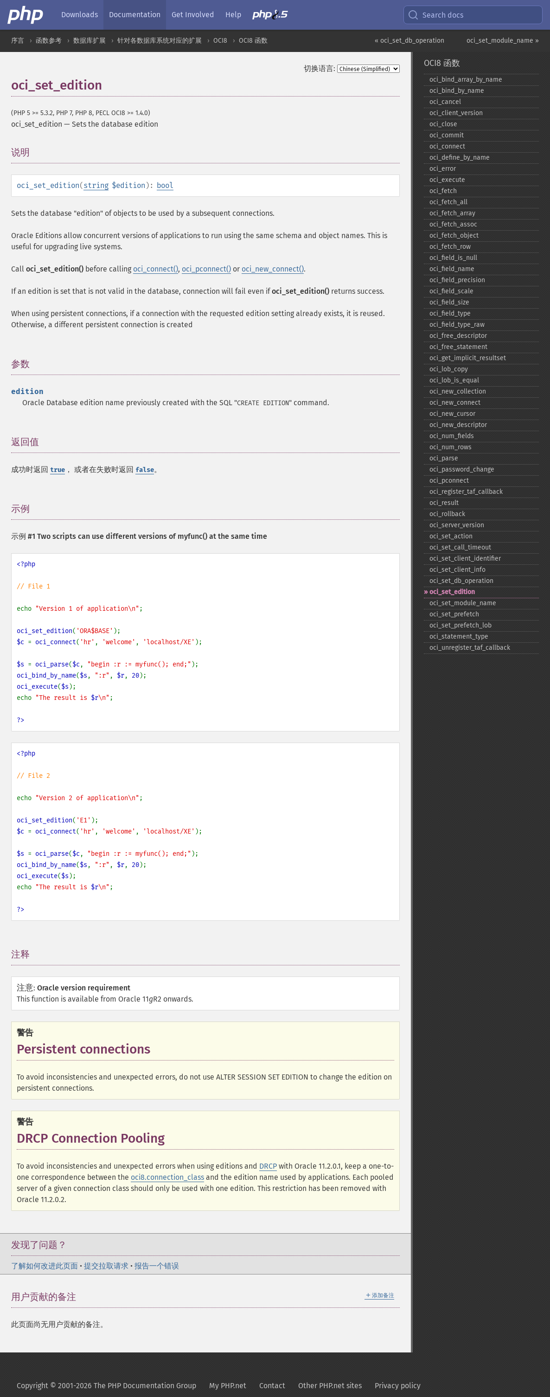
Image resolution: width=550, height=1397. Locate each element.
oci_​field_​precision (457, 280)
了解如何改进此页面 (44, 1265)
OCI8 (220, 41)
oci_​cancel (445, 102)
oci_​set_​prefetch (454, 614)
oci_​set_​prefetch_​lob (460, 625)
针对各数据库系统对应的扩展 (159, 41)
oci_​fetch (443, 191)
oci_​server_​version (456, 525)
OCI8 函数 (253, 41)
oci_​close (443, 124)
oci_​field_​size (449, 302)
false (144, 470)
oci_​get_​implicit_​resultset (467, 358)
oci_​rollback (447, 514)
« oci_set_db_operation (409, 41)
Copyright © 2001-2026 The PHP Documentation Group (106, 1385)
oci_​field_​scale (451, 291)
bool (165, 185)
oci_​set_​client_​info (457, 570)
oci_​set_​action (451, 536)
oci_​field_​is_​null (453, 258)
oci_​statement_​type (458, 636)
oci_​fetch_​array (452, 213)
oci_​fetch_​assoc (453, 224)
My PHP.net (227, 1385)
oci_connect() (155, 269)
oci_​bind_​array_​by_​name (465, 80)
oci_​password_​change (461, 469)
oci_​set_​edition (452, 592)
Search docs (435, 14)
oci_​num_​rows (450, 447)
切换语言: (319, 68)
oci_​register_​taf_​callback (466, 492)
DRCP (268, 1166)
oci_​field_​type (450, 313)
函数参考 (49, 41)
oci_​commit (446, 135)
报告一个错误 (156, 1265)
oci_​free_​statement (458, 347)
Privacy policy (398, 1385)
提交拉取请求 (106, 1265)
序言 (17, 41)
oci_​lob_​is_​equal (454, 380)
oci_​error (442, 169)
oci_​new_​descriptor (458, 425)
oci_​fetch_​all (448, 202)
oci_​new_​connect (454, 403)
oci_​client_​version (456, 113)
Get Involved (193, 14)
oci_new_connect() (273, 269)
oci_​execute (447, 180)
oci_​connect (447, 146)
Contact (272, 1385)
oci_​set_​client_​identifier (465, 559)
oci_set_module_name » (503, 41)
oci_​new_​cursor (452, 414)
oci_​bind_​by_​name (456, 91)
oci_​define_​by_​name (459, 158)
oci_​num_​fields (451, 436)
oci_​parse (443, 458)
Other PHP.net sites (330, 1385)
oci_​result (444, 503)
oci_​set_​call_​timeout (460, 547)
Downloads (79, 14)
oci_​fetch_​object (454, 235)
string (96, 185)
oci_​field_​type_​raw (457, 325)
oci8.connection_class (167, 1177)
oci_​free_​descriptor (458, 336)
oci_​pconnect (449, 481)
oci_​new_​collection (457, 391)
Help (233, 14)
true (57, 470)
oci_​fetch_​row (450, 247)
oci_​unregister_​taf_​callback (469, 648)
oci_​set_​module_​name (462, 603)
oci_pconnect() (206, 269)
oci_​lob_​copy (448, 369)
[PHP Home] (26, 15)
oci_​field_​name (451, 269)
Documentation (134, 14)
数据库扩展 (89, 41)
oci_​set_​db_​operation (461, 581)
